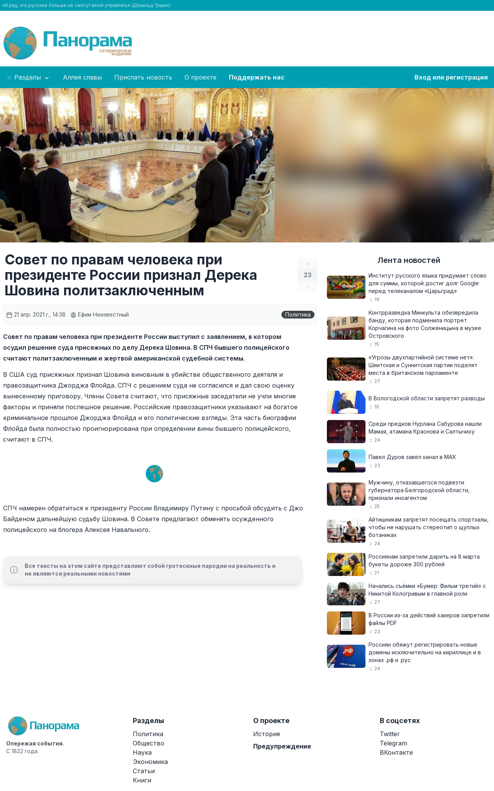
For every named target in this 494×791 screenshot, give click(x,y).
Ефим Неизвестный (99, 314)
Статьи (144, 771)
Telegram (393, 743)
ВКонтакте (396, 752)
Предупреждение (282, 746)
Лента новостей (408, 260)
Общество (148, 743)
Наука (142, 752)
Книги (142, 780)
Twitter (390, 734)
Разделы (28, 77)
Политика (298, 314)
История (266, 734)
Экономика (150, 762)
